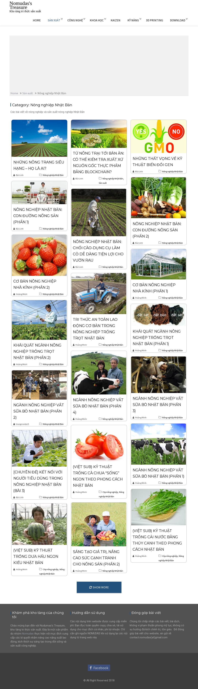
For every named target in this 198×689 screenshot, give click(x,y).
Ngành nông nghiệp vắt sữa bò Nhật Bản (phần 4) (98, 406)
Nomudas (28, 633)
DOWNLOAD (177, 20)
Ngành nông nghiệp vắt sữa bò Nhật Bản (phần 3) (158, 404)
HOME (37, 20)
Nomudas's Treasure (20, 5)
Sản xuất (103, 183)
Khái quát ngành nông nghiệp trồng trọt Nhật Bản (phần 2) (37, 351)
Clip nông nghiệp (110, 492)
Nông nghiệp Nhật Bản (53, 175)
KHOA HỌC (97, 20)
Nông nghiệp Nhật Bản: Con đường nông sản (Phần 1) (37, 215)
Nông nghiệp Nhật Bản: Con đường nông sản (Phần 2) (157, 230)
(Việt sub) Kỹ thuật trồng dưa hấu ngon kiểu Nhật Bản (35, 556)
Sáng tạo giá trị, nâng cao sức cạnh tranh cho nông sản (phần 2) (96, 558)
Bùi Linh (18, 175)
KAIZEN (115, 20)
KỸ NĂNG (133, 20)
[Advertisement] (99, 62)
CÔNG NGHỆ (75, 20)
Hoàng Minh (20, 294)
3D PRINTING (154, 20)
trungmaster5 (21, 424)
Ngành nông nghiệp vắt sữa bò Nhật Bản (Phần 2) (38, 411)
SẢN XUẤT (54, 20)
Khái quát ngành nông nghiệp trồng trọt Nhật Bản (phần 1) (157, 337)
